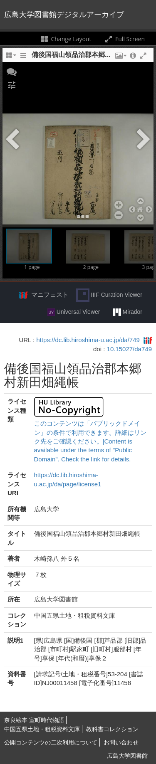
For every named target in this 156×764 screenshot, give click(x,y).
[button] (12, 71)
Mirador (127, 312)
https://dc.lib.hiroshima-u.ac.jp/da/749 (87, 339)
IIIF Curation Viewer (109, 295)
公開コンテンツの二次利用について (50, 742)
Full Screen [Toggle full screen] (124, 39)
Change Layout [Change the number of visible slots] (66, 39)
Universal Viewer (73, 312)
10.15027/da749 (129, 348)
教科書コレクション (112, 729)
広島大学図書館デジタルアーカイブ (64, 14)
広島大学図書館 (127, 755)
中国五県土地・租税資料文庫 (42, 729)
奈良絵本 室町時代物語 (34, 720)
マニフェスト (50, 294)
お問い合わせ (121, 742)
